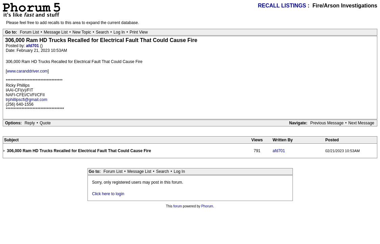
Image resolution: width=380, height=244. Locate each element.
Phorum (207, 206)
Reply (30, 123)
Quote (45, 123)
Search (102, 32)
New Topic (81, 32)
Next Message (361, 123)
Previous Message (327, 123)
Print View (139, 32)
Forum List (29, 32)
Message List (56, 32)
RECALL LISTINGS (282, 5)
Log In (119, 32)
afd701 (33, 45)
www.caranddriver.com (27, 71)
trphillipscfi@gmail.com (26, 99)
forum (177, 206)
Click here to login (108, 193)
